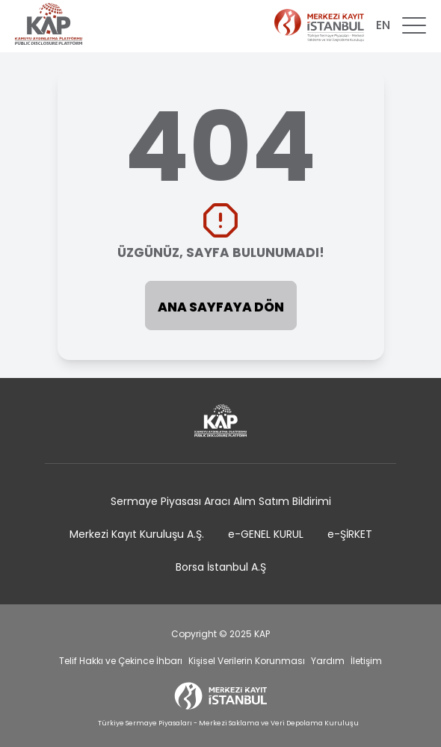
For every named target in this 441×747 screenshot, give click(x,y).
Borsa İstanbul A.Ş (221, 567)
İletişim (366, 660)
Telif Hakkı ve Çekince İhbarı (120, 660)
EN (383, 25)
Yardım (328, 660)
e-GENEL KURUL (265, 534)
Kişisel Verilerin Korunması (246, 660)
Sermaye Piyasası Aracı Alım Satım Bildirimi (221, 501)
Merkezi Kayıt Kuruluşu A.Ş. (137, 534)
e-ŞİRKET (349, 534)
